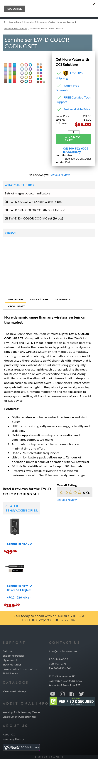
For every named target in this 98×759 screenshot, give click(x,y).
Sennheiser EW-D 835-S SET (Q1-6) (19, 587)
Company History (13, 739)
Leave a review (60, 175)
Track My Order (12, 664)
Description (15, 299)
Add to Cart (73, 138)
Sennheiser (29, 22)
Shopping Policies (13, 656)
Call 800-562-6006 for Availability (75, 150)
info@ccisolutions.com (63, 651)
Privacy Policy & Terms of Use (20, 669)
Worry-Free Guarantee (67, 87)
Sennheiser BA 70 (19, 543)
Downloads (62, 299)
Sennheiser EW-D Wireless (15, 28)
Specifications (39, 299)
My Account (10, 660)
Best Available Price (76, 109)
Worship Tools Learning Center (21, 712)
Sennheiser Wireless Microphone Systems (55, 22)
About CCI (9, 734)
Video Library (16, 306)
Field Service (10, 673)
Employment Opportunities (19, 717)
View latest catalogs (14, 691)
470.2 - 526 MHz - (19, 597)
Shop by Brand (15, 22)
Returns (7, 651)
